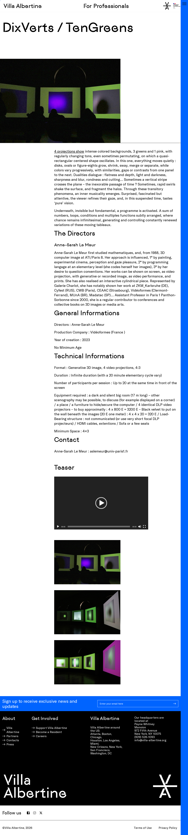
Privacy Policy (168, 827)
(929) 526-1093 (144, 737)
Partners (12, 736)
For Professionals (106, 5)
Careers (41, 736)
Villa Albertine (23, 5)
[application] (101, 503)
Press (10, 744)
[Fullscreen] (144, 526)
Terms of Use (143, 827)
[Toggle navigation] (184, 3)
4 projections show (69, 151)
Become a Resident (49, 732)
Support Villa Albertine (51, 727)
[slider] (99, 526)
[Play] (58, 526)
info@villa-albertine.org (150, 740)
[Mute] (139, 526)
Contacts (12, 740)
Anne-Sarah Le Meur (75, 244)
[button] (101, 503)
